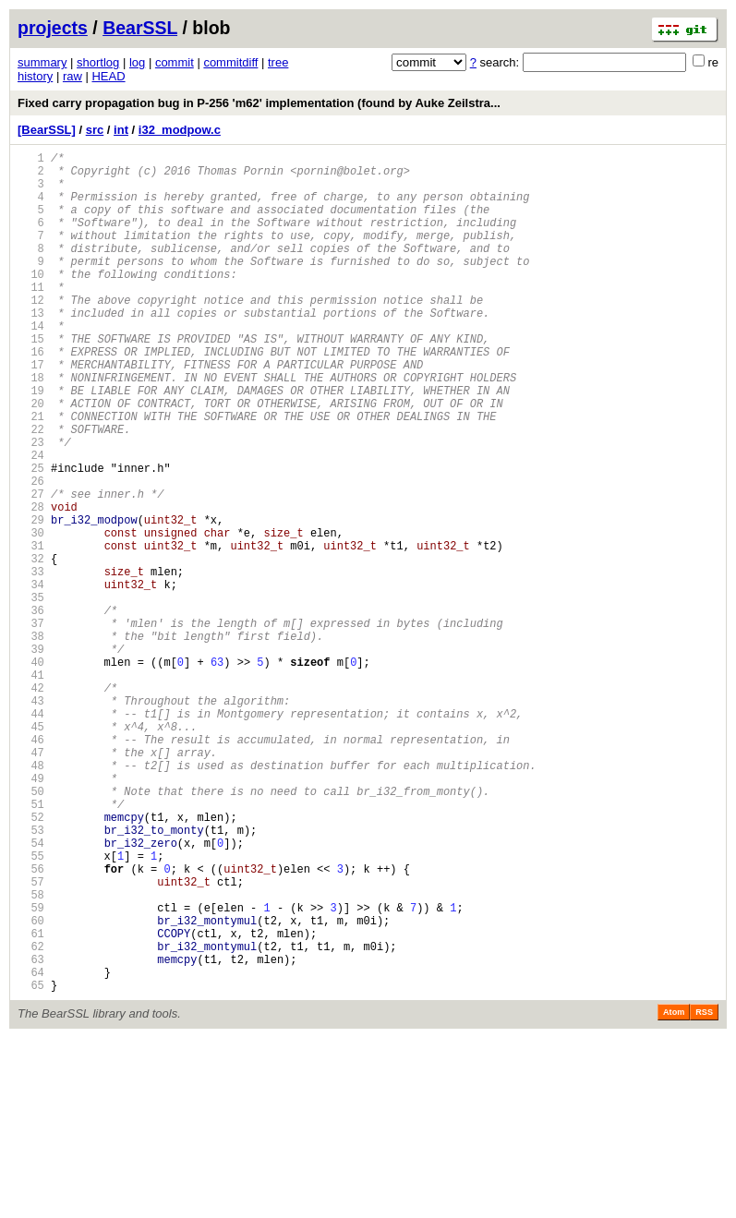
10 (31, 301)
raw (72, 76)
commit (174, 62)
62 (31, 1118)
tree (278, 62)
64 (31, 1149)
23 (31, 505)
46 (31, 866)
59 (31, 1071)
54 (31, 992)
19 (31, 443)
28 (31, 584)
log (137, 62)
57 (31, 1039)
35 (31, 694)
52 (31, 961)
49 (31, 914)
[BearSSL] (47, 130)
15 (31, 380)
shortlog (98, 62)
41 (31, 788)
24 (31, 521)
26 (31, 553)
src (95, 130)
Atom (673, 1192)
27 (31, 568)
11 (31, 317)
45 (31, 851)
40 (31, 772)
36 (31, 710)
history (35, 76)
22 (31, 490)
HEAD (108, 76)
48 (31, 898)
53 (31, 976)
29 (31, 600)
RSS (704, 1192)
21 (31, 474)
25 (31, 537)
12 (31, 333)
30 (31, 615)
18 (31, 427)
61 (31, 1102)
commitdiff (230, 62)
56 (31, 1023)
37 (31, 725)
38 (31, 741)
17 (31, 411)
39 (31, 757)
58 (31, 1055)
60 (31, 1086)
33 (31, 662)
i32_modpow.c (180, 130)
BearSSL (140, 28)
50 (31, 929)
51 (31, 945)
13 (31, 348)
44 (31, 835)
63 (31, 1133)
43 (31, 819)
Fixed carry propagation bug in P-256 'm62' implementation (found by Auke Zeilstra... (259, 103)
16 (31, 396)
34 (31, 678)
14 (31, 364)
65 (31, 1165)
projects (53, 28)
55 (31, 1008)
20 (31, 458)
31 (31, 631)
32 (31, 647)
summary (42, 62)
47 (31, 882)
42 (31, 804)
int (121, 130)
